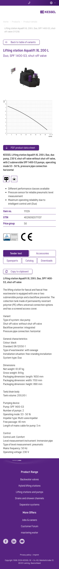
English (53, 2)
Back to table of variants (23, 42)
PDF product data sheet (23, 147)
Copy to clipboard (19, 271)
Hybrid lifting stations (30, 485)
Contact (29, 2)
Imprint (36, 555)
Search (12, 2)
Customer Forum (29, 526)
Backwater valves (29, 479)
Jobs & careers (29, 520)
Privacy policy (25, 555)
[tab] (16, 253)
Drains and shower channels (29, 498)
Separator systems (29, 504)
